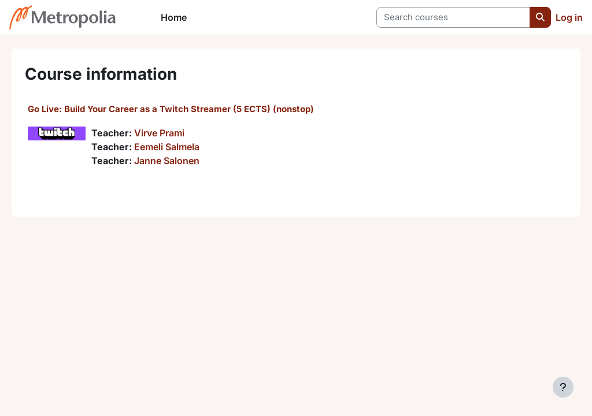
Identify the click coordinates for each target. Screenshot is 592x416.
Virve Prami (175, 133)
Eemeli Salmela (183, 147)
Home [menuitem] (174, 17)
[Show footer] (563, 387)
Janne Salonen (183, 160)
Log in (569, 17)
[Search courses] (453, 17)
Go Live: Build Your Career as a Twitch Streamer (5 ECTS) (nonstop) (187, 108)
